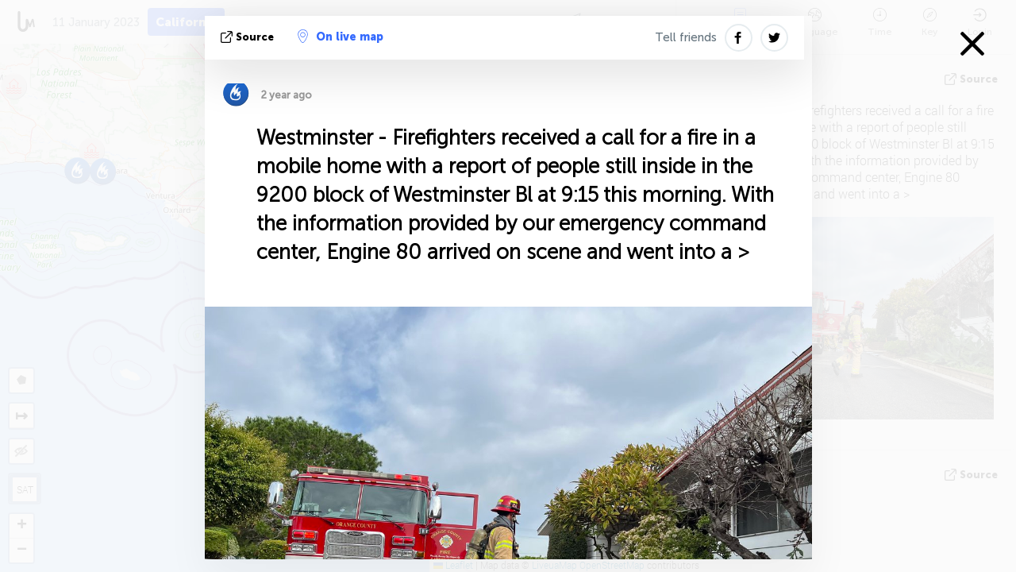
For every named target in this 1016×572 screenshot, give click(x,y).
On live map (340, 36)
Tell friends (686, 37)
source (249, 37)
